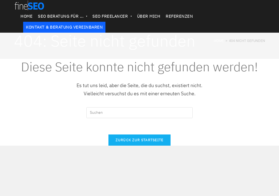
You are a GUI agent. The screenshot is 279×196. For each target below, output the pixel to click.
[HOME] (219, 41)
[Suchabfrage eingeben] (139, 112)
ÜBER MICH (148, 16)
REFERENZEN (179, 16)
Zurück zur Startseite (139, 140)
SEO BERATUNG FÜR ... (62, 16)
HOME (26, 16)
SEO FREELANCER (111, 16)
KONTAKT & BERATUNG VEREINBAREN (64, 27)
